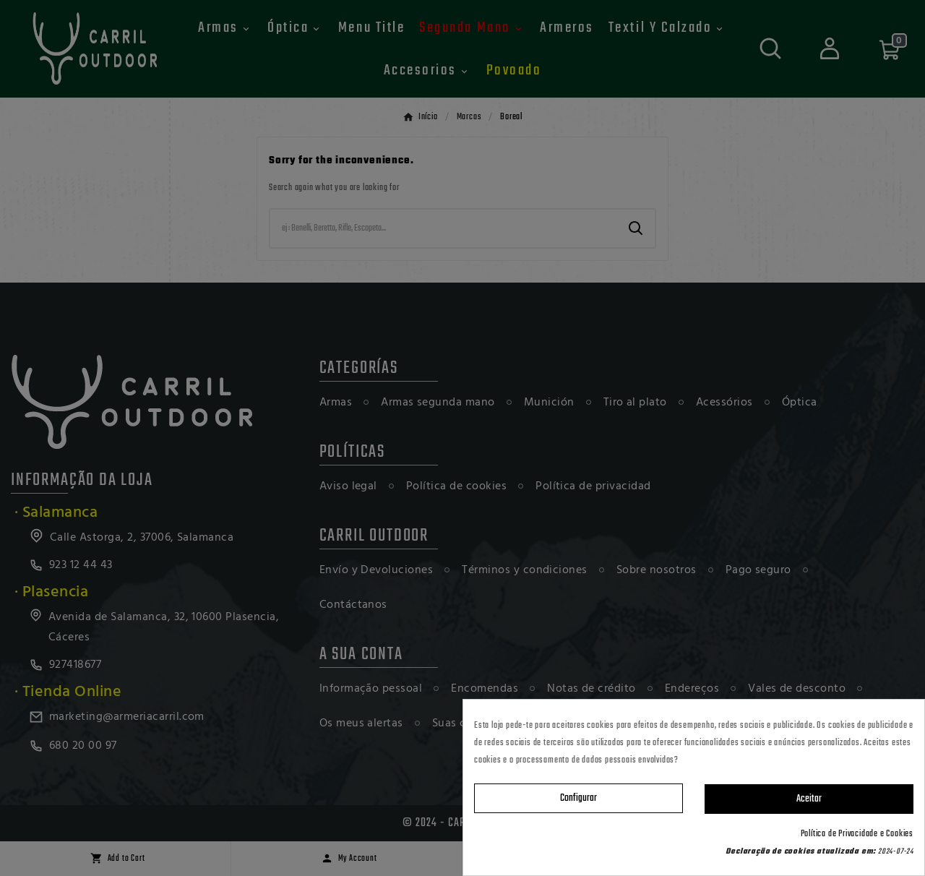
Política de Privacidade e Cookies (857, 834)
